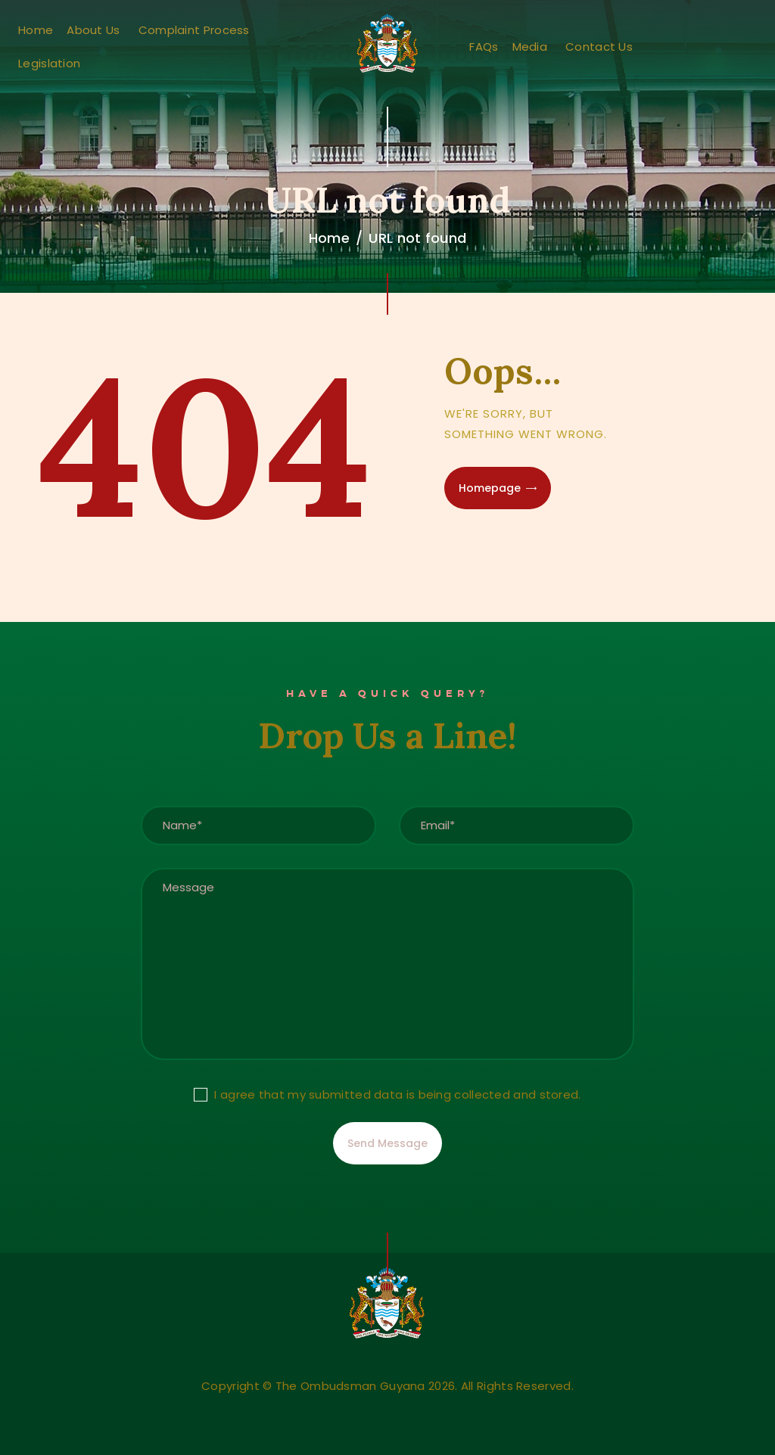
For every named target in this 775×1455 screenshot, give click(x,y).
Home (329, 238)
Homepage (490, 488)
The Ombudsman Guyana (350, 1386)
